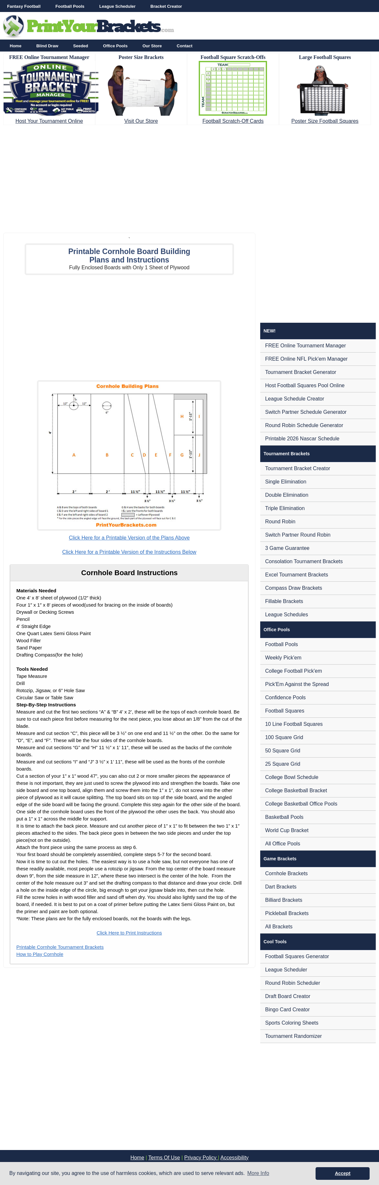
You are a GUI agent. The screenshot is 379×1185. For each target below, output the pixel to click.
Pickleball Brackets (286, 913)
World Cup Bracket (286, 830)
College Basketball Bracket (296, 790)
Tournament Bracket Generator (300, 372)
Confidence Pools (285, 697)
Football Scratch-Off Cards (232, 121)
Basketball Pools (284, 817)
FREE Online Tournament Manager (305, 345)
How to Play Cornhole (39, 954)
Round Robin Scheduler (292, 983)
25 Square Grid (282, 764)
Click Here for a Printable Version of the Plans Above (129, 537)
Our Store (152, 45)
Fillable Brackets (284, 601)
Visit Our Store (141, 121)
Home (15, 45)
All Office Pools (282, 843)
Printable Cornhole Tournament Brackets (60, 947)
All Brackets (278, 926)
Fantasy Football (23, 6)
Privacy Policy (201, 1157)
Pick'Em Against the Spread (297, 684)
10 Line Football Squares (294, 724)
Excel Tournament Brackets (296, 574)
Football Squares (284, 711)
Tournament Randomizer (293, 1036)
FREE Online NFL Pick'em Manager (306, 359)
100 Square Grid (284, 737)
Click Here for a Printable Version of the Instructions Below (129, 552)
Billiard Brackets (283, 900)
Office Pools (115, 45)
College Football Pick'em (293, 671)
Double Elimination (286, 495)
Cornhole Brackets (286, 873)
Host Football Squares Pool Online (304, 385)
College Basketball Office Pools (301, 804)
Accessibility (234, 1157)
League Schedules (286, 614)
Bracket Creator (166, 6)
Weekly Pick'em (283, 657)
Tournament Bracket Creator (297, 468)
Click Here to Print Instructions (129, 932)
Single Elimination (285, 481)
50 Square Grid (282, 750)
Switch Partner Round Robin (297, 535)
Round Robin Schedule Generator (304, 425)
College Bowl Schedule (291, 777)
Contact (184, 45)
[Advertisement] (189, 177)
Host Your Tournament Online (49, 121)
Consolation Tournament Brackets (304, 561)
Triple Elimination (285, 508)
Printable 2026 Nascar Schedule (302, 438)
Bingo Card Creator (287, 1009)
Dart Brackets (280, 886)
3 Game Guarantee (287, 548)
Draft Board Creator (287, 996)
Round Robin (280, 521)
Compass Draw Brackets (293, 588)
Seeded (80, 45)
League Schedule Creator (294, 398)
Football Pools (69, 6)
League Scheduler (117, 6)
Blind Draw (47, 45)
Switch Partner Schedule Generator (306, 412)
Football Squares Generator (297, 956)
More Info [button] (258, 1173)
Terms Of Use (164, 1157)
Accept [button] (343, 1173)
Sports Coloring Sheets (291, 1023)
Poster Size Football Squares (324, 121)
